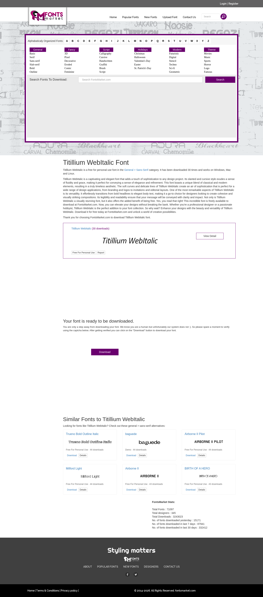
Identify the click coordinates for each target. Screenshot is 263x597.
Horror (207, 64)
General (37, 49)
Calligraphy (105, 53)
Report (101, 252)
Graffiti (103, 64)
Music (207, 57)
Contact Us (189, 17)
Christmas (139, 53)
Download (104, 352)
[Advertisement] (131, 110)
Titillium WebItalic (81, 228)
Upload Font (170, 17)
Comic (67, 68)
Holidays (143, 49)
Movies (208, 53)
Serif (32, 57)
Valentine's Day (142, 61)
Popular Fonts (130, 17)
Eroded (68, 64)
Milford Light (74, 468)
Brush (102, 68)
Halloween (139, 57)
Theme (212, 49)
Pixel (67, 57)
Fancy (71, 49)
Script (106, 49)
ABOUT (87, 566)
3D (66, 53)
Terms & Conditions (47, 590)
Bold (32, 68)
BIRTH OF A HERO (197, 468)
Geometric (174, 72)
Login (223, 3)
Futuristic (174, 53)
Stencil (172, 61)
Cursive (103, 57)
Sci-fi (172, 68)
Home (113, 17)
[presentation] (91, 341)
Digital (172, 57)
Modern (177, 49)
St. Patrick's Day (142, 68)
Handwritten (105, 61)
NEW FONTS (131, 566)
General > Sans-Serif (136, 169)
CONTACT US (172, 566)
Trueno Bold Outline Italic (82, 434)
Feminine (69, 72)
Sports (207, 61)
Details (83, 455)
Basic (32, 53)
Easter (137, 64)
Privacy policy (69, 590)
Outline (33, 72)
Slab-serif (34, 64)
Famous (208, 72)
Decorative (70, 61)
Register (233, 3)
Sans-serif (35, 61)
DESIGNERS (151, 566)
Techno (173, 64)
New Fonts (150, 17)
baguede (131, 434)
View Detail (209, 236)
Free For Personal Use (84, 252)
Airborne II (132, 468)
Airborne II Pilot (195, 434)
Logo (206, 68)
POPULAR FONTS (107, 566)
